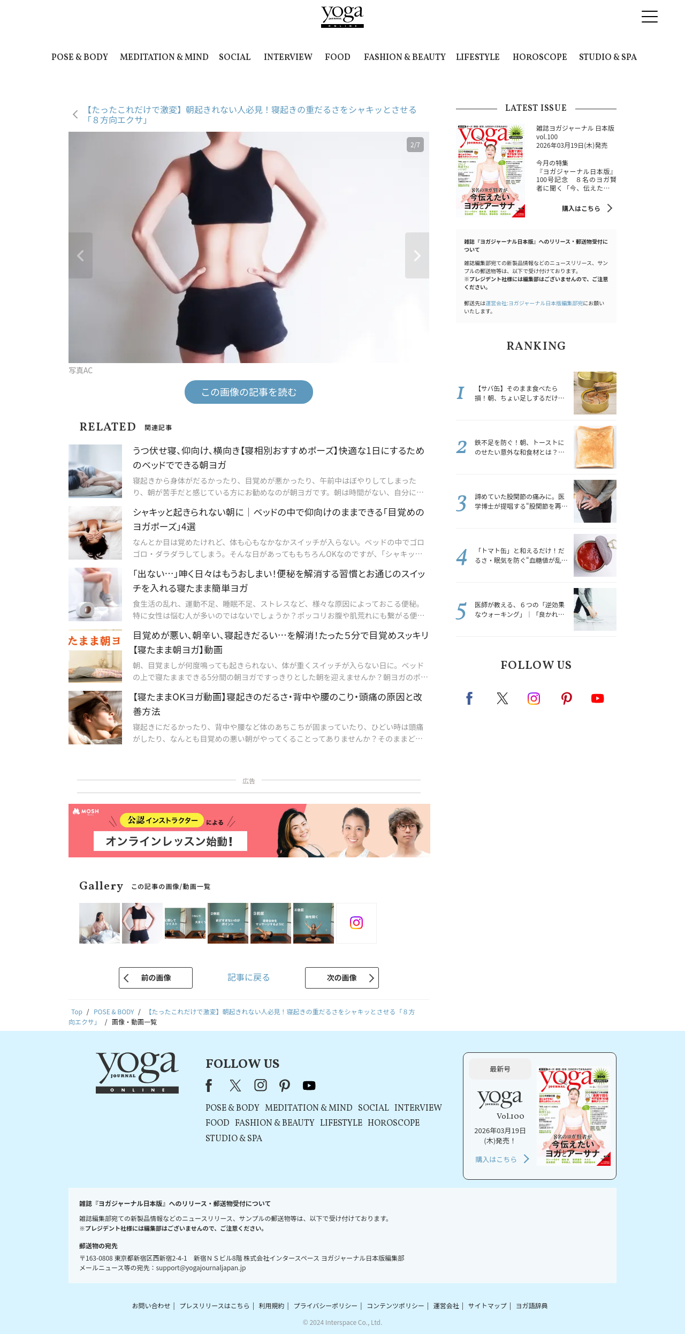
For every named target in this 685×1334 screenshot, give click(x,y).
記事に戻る (248, 977)
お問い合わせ (151, 1305)
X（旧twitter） (504, 698)
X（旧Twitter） (236, 1085)
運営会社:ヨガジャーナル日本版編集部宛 (534, 303)
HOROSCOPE (540, 58)
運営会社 (446, 1305)
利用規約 (272, 1305)
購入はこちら (581, 208)
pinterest (567, 698)
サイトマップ (487, 1305)
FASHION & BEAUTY (405, 58)
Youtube (598, 698)
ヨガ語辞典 (532, 1305)
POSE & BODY (79, 58)
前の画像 (156, 977)
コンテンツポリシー (395, 1305)
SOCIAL (234, 58)
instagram (535, 698)
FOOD (338, 58)
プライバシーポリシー (325, 1305)
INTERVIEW (288, 58)
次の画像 (342, 977)
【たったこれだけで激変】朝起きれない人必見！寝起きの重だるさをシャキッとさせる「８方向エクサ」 (250, 114)
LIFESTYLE (478, 58)
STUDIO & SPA (608, 58)
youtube (309, 1085)
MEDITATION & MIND (164, 58)
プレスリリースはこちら (214, 1305)
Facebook (473, 698)
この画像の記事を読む (249, 391)
